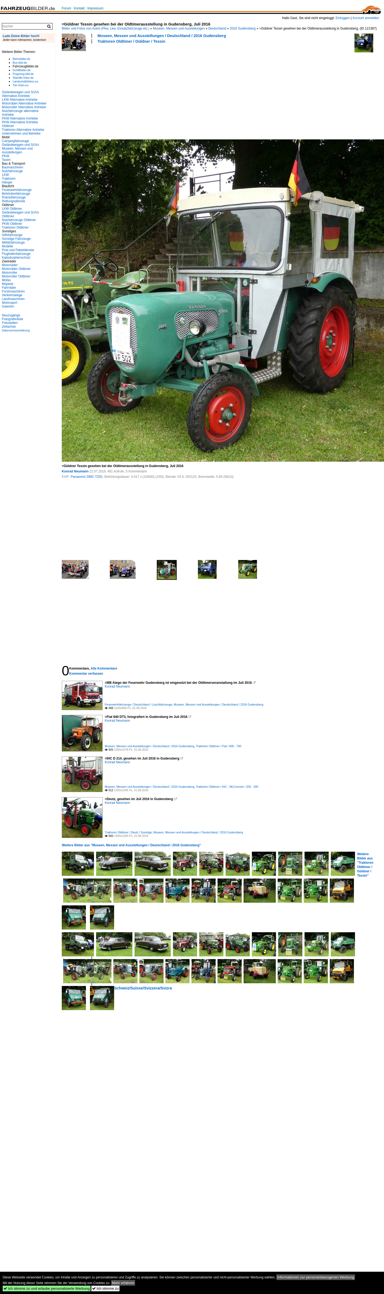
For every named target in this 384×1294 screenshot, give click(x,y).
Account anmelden (365, 18)
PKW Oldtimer (12, 224)
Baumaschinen (12, 167)
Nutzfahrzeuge (12, 171)
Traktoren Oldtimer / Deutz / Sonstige (128, 832)
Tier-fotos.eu (20, 85)
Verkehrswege (12, 295)
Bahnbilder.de (21, 58)
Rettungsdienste (13, 201)
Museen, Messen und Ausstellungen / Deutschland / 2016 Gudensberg (161, 36)
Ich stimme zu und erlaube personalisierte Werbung (46, 1288)
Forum (66, 8)
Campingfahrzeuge (15, 141)
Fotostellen (10, 323)
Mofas (6, 280)
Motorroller (9, 272)
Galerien (8, 306)
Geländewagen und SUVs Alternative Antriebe (20, 94)
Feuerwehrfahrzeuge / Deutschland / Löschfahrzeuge (138, 704)
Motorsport (9, 303)
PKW (5, 156)
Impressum (95, 8)
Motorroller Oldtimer (16, 276)
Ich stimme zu (105, 1288)
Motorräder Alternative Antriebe (24, 103)
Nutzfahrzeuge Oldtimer (19, 220)
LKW (5, 175)
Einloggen (343, 18)
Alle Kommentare (103, 668)
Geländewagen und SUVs (20, 145)
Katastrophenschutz (16, 257)
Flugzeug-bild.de (23, 73)
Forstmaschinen (13, 291)
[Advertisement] (134, 90)
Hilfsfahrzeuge (12, 235)
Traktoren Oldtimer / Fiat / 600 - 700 (218, 746)
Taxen (6, 160)
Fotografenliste (12, 319)
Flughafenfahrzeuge (16, 254)
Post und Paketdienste (18, 250)
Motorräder (10, 265)
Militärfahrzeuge (13, 242)
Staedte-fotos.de (23, 77)
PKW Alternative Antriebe (20, 118)
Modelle (7, 246)
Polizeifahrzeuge (14, 197)
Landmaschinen (13, 299)
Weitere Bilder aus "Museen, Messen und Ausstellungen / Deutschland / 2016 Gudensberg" (131, 845)
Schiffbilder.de (22, 70)
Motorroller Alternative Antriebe (24, 107)
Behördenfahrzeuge (16, 194)
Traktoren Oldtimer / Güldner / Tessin (131, 41)
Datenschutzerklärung (16, 330)
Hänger (7, 182)
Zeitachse (9, 326)
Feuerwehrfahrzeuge (17, 190)
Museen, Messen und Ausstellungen (179, 28)
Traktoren (9, 178)
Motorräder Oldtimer (16, 269)
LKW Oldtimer (12, 209)
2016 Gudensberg (243, 28)
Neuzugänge (11, 315)
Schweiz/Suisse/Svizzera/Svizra (143, 988)
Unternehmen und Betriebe (21, 133)
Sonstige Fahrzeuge (16, 239)
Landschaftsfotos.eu (25, 81)
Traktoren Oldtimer (15, 227)
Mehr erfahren (123, 1283)
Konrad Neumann (75, 471)
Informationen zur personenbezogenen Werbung (315, 1277)
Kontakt (79, 8)
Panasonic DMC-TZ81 (87, 477)
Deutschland (217, 28)
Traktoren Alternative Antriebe (23, 130)
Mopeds (7, 284)
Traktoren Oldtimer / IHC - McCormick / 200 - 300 (227, 786)
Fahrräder (9, 288)
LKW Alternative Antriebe (20, 100)
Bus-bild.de (20, 62)
